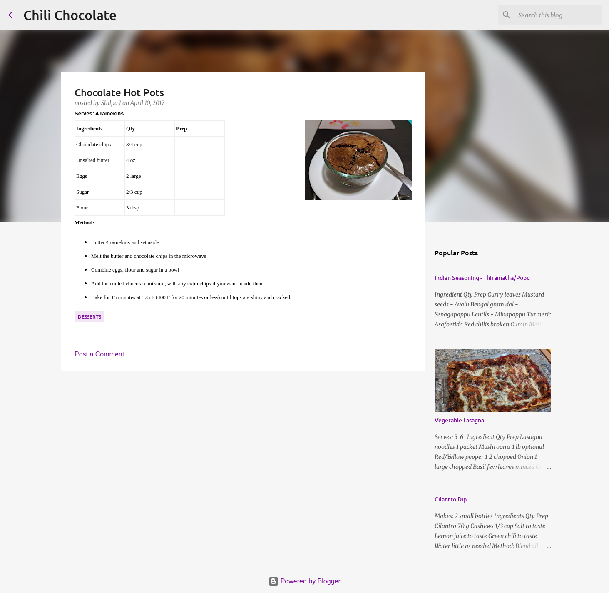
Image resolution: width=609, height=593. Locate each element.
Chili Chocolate (70, 15)
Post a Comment (99, 354)
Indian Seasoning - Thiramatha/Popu (482, 278)
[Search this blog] (558, 15)
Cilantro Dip (451, 499)
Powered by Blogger (304, 581)
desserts (89, 316)
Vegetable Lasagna (459, 420)
